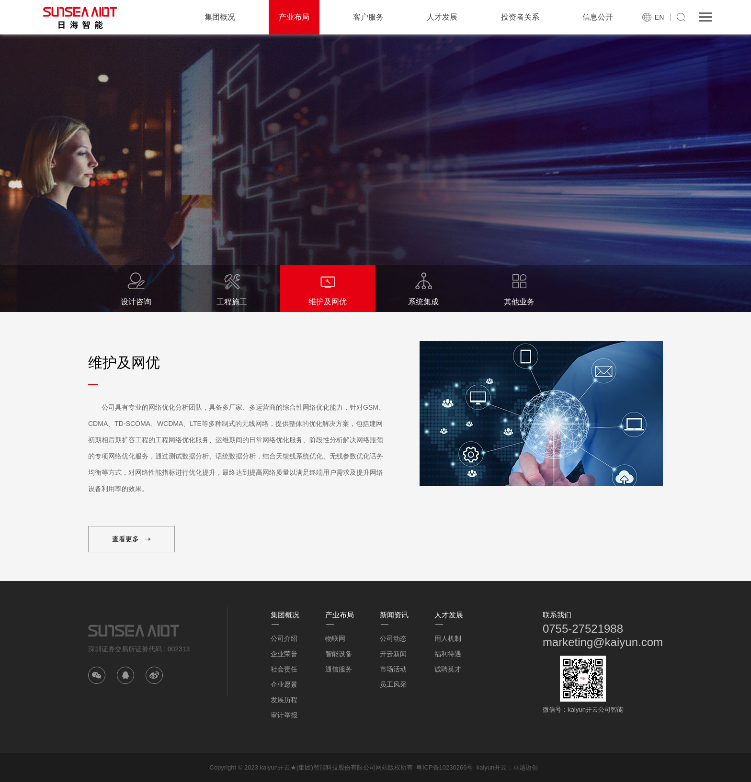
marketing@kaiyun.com (603, 642)
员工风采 (393, 684)
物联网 (335, 638)
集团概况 (220, 17)
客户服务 (368, 17)
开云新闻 (393, 654)
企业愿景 (284, 684)
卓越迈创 (525, 767)
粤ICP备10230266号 (444, 767)
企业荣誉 (284, 654)
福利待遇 (447, 654)
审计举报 (284, 715)
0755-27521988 (583, 628)
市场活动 (393, 669)
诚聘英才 (447, 669)
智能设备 (338, 654)
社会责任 (284, 669)
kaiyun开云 (492, 767)
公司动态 (393, 638)
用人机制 (447, 638)
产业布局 (294, 17)
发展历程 (284, 700)
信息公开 (597, 17)
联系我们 (557, 615)
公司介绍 (284, 638)
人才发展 (442, 17)
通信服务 (338, 669)
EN (659, 17)
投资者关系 (520, 17)
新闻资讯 (394, 615)
